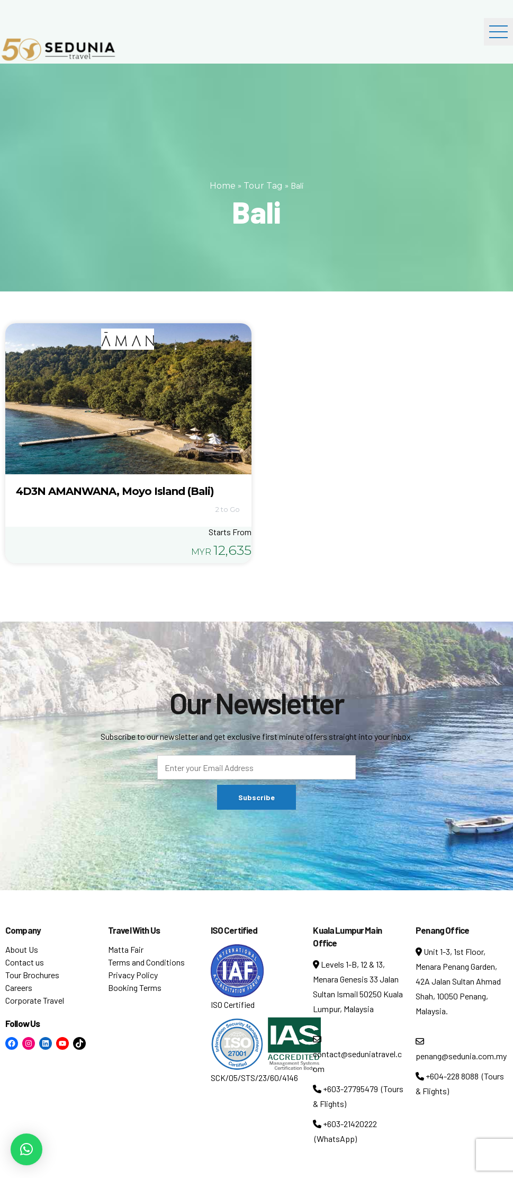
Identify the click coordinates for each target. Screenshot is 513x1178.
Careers (18, 987)
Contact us (24, 962)
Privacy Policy (133, 975)
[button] (26, 1149)
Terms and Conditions (146, 962)
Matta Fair (125, 949)
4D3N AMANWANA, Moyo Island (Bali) (115, 491)
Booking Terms (134, 987)
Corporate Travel (34, 1000)
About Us (21, 949)
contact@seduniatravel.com (357, 1054)
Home (223, 186)
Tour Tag (263, 186)
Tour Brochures (32, 975)
